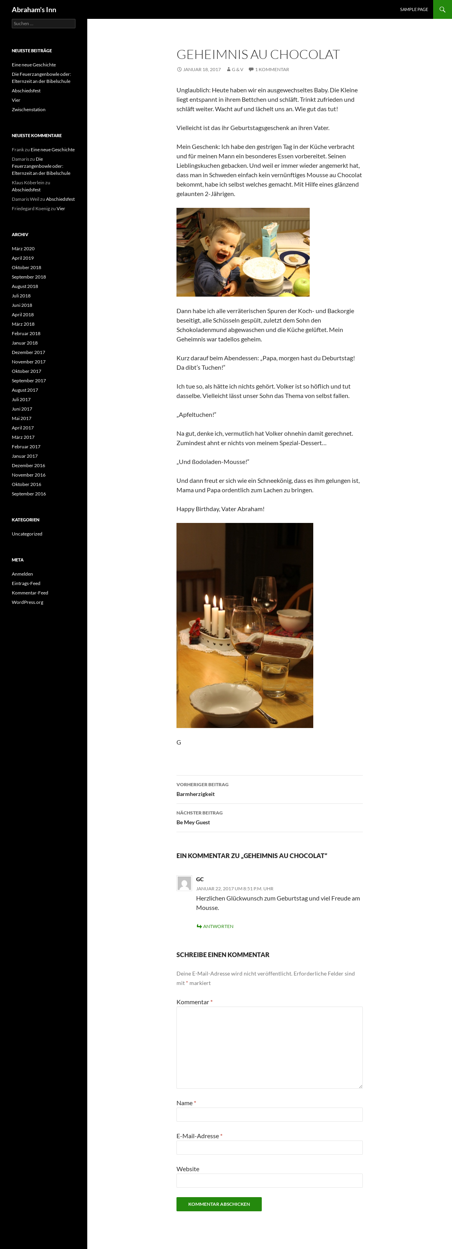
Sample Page (414, 9)
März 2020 (23, 248)
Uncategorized (27, 534)
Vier (16, 100)
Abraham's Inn (34, 9)
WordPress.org (27, 602)
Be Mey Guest (269, 816)
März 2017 (23, 437)
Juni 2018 (22, 305)
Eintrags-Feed (26, 583)
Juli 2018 (21, 296)
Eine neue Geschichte (34, 65)
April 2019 (23, 258)
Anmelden (22, 574)
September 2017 (29, 380)
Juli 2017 (21, 399)
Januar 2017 (25, 456)
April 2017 (23, 428)
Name (186, 1102)
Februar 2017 (26, 446)
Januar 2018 (25, 343)
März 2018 (23, 324)
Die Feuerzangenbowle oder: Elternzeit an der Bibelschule (41, 166)
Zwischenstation (29, 109)
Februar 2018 (26, 333)
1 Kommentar (272, 69)
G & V (237, 69)
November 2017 (29, 362)
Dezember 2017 (28, 352)
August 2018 (25, 286)
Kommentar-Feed (30, 593)
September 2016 (29, 494)
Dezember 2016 (28, 465)
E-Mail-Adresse (199, 1135)
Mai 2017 (21, 418)
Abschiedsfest (26, 91)
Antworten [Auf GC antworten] (218, 926)
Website (187, 1168)
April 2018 (23, 314)
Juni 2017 (22, 409)
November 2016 (29, 475)
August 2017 (25, 390)
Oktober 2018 (26, 267)
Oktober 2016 (26, 484)
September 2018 (29, 277)
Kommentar (194, 1001)
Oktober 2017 (26, 371)
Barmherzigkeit (269, 788)
